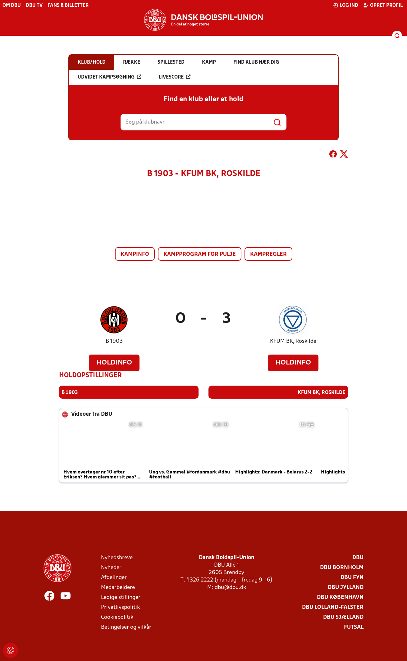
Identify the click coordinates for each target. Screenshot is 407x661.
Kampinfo (135, 254)
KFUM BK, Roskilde (293, 341)
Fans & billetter (68, 5)
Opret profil (383, 5)
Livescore (174, 77)
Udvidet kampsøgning (109, 77)
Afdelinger (114, 577)
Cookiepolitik (117, 617)
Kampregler (268, 254)
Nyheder (111, 567)
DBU (358, 557)
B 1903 (114, 341)
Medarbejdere (118, 587)
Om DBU (11, 5)
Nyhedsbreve (117, 557)
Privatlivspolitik (120, 607)
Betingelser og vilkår (126, 627)
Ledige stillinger (120, 597)
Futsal (354, 627)
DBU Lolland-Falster (333, 607)
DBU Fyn (352, 577)
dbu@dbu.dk (230, 587)
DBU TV (34, 5)
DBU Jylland (346, 587)
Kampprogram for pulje (199, 254)
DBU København (340, 597)
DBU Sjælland (343, 617)
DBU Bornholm (342, 567)
